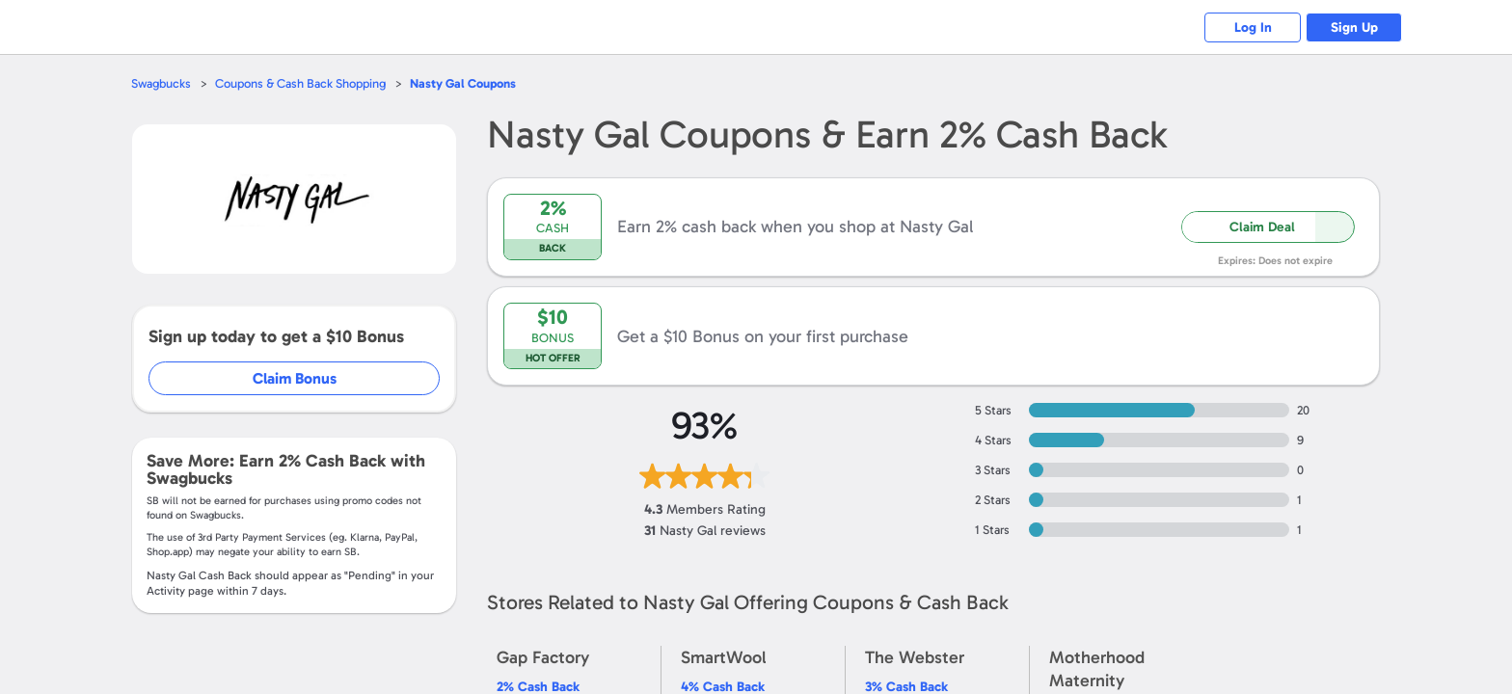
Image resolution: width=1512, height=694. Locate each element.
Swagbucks (161, 83)
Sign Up (1354, 27)
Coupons (463, 83)
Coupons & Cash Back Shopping (300, 83)
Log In (1253, 27)
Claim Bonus (295, 378)
